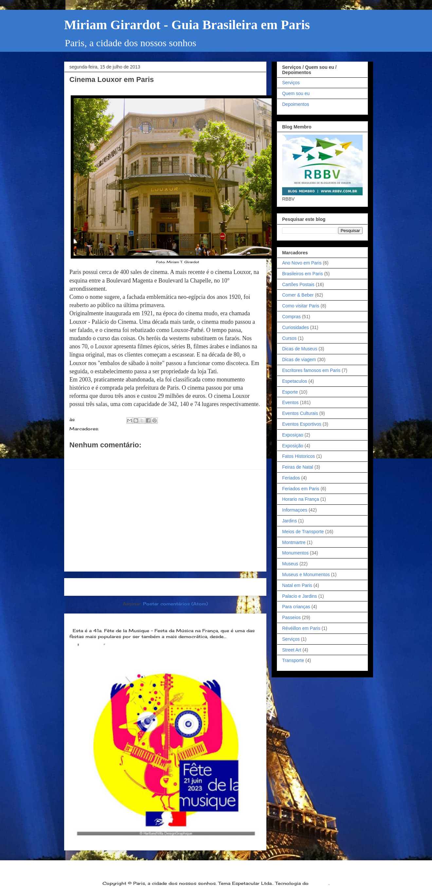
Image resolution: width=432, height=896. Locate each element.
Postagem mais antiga (229, 587)
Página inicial (167, 587)
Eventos (290, 402)
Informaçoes (294, 510)
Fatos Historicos (298, 456)
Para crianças (296, 606)
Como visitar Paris (300, 305)
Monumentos (295, 552)
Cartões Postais (298, 284)
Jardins (289, 520)
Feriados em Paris (300, 488)
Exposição (292, 445)
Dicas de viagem (299, 359)
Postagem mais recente (102, 587)
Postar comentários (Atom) (175, 603)
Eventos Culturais (300, 413)
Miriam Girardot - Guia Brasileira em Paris (187, 24)
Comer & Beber (298, 295)
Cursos (289, 338)
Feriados (291, 477)
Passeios (110, 428)
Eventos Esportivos (301, 424)
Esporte (290, 392)
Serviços (291, 82)
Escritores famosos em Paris (311, 370)
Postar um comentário (104, 456)
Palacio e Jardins (299, 596)
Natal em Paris (297, 585)
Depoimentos (295, 104)
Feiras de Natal (297, 467)
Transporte (293, 660)
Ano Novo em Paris (302, 262)
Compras (291, 316)
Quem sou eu (296, 93)
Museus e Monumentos (306, 574)
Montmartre (294, 542)
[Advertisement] (165, 520)
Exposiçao (292, 435)
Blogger (319, 883)
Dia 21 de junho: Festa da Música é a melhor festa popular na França (159, 620)
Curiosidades (295, 327)
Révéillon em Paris (301, 628)
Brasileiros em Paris (302, 273)
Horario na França (300, 499)
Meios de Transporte (303, 531)
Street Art (291, 650)
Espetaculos (294, 381)
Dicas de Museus (299, 348)
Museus (290, 563)
